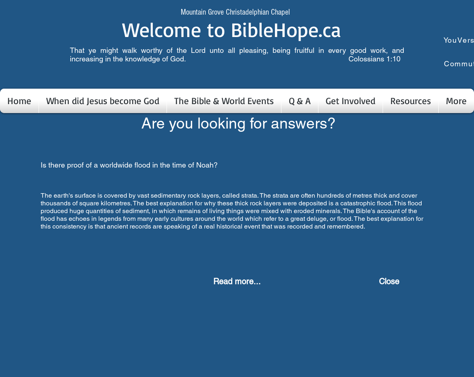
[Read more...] (237, 281)
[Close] (389, 281)
